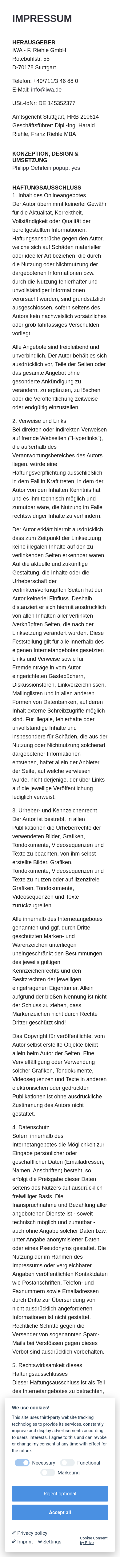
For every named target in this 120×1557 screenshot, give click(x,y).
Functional (88, 1463)
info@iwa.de (46, 90)
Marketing (68, 1473)
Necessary (43, 1463)
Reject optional (60, 1494)
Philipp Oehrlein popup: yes (46, 168)
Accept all (60, 1512)
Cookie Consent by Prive (94, 1540)
